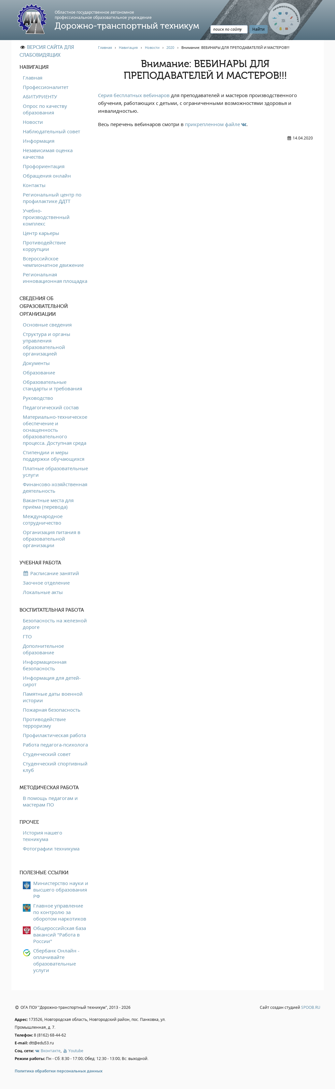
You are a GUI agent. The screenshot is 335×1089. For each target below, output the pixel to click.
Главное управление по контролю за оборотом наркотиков (59, 912)
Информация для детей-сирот (52, 681)
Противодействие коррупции (44, 245)
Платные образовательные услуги (55, 471)
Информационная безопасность (44, 665)
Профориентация (43, 166)
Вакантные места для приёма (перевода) (48, 503)
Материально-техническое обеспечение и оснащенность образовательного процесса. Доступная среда (55, 430)
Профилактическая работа (54, 735)
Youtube (73, 1050)
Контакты (34, 185)
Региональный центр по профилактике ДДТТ (52, 197)
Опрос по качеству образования (45, 109)
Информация (38, 141)
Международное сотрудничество (43, 519)
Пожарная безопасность (51, 709)
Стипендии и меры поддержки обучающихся (53, 455)
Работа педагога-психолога (55, 744)
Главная (32, 77)
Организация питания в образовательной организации (51, 538)
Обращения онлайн (47, 175)
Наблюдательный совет (51, 131)
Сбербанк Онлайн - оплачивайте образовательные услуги (56, 960)
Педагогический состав (51, 407)
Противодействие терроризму (44, 722)
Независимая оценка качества (48, 153)
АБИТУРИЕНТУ (40, 96)
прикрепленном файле (215, 124)
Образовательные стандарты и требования (52, 385)
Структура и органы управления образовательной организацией (46, 344)
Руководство (38, 398)
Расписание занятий (51, 573)
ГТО (27, 636)
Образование (39, 372)
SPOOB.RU (310, 1007)
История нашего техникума (42, 835)
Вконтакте (48, 1050)
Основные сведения (47, 324)
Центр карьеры (41, 233)
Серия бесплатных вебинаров (134, 95)
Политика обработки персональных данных (59, 1071)
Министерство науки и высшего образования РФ (60, 889)
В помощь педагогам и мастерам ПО (50, 801)
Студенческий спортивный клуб (55, 766)
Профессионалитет (45, 87)
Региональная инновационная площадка (55, 277)
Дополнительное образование (43, 649)
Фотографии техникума (51, 848)
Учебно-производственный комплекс (46, 217)
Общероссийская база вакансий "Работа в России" (59, 934)
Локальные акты (43, 592)
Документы (36, 363)
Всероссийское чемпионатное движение (53, 261)
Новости (33, 122)
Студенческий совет (47, 754)
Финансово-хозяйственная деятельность (55, 487)
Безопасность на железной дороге (55, 623)
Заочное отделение (46, 582)
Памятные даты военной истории (53, 697)
